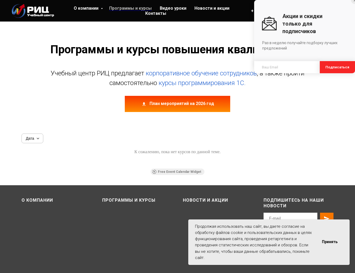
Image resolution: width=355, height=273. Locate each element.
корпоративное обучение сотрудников (201, 73)
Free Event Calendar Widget (176, 172)
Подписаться (337, 67)
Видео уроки (173, 8)
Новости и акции (211, 8)
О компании (87, 8)
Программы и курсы (130, 8)
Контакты (155, 13)
